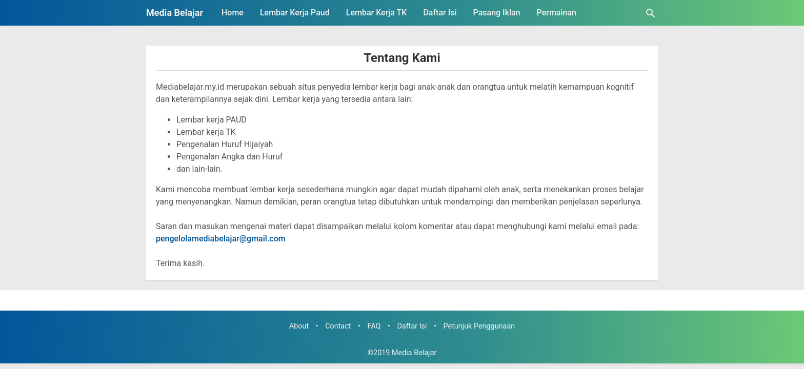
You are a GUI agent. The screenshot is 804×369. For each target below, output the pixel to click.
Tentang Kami (402, 58)
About (299, 326)
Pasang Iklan (496, 12)
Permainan (556, 12)
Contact (338, 326)
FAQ (373, 326)
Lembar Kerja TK (376, 12)
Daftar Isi (439, 12)
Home (233, 12)
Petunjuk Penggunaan (479, 326)
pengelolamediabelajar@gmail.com (221, 238)
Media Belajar (174, 12)
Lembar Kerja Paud (295, 12)
